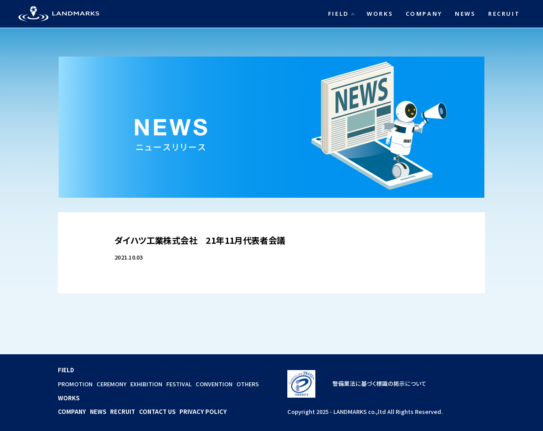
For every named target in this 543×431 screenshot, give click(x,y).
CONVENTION (214, 384)
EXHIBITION (146, 384)
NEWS (465, 14)
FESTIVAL (179, 384)
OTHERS (247, 384)
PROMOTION (75, 384)
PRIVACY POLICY (203, 411)
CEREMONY (111, 384)
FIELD (338, 14)
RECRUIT (504, 14)
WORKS (380, 14)
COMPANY (424, 14)
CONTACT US (157, 411)
